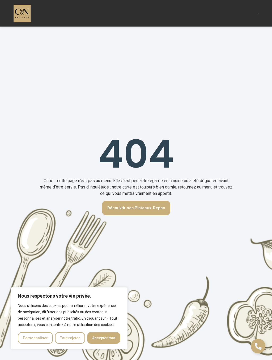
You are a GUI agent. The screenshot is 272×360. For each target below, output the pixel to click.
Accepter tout (103, 338)
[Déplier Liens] (258, 346)
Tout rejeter (70, 338)
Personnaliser (35, 338)
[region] (69, 318)
